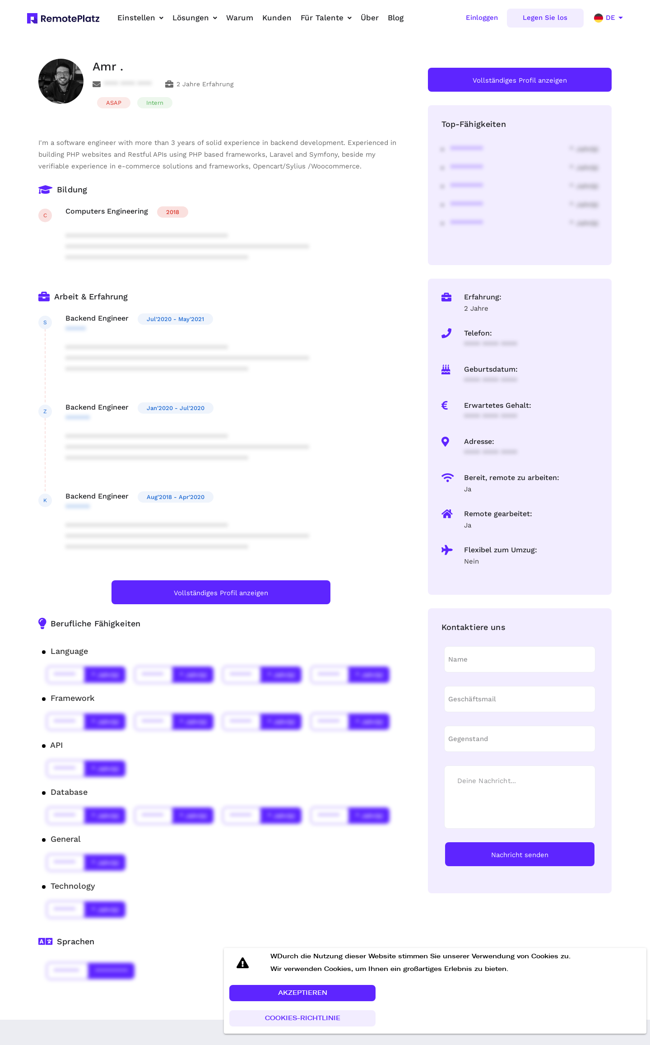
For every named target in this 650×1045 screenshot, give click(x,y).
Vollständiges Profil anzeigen (221, 593)
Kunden (277, 17)
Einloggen (482, 18)
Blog (396, 17)
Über (370, 17)
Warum (239, 17)
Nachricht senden (519, 855)
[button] (302, 993)
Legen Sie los (545, 18)
